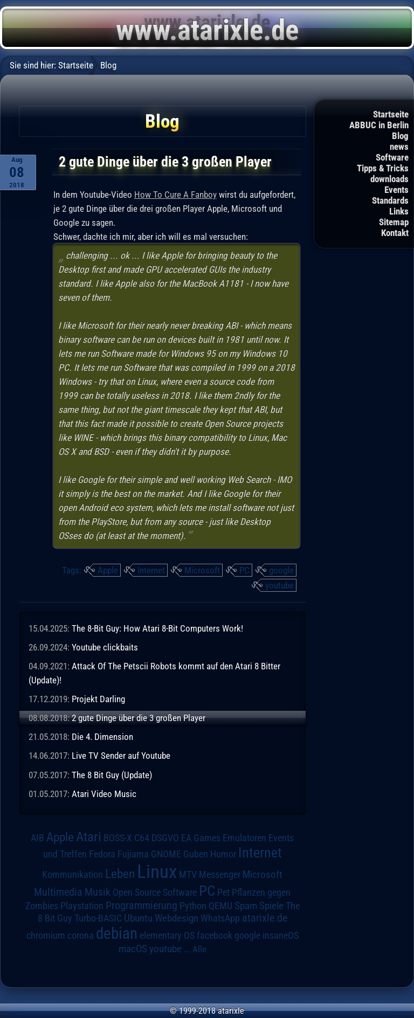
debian (116, 933)
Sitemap (394, 222)
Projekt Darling (98, 699)
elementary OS (167, 935)
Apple (108, 570)
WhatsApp (220, 918)
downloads (389, 179)
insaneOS (281, 935)
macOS (133, 949)
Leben (120, 874)
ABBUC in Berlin (379, 125)
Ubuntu (138, 918)
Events (396, 189)
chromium (45, 935)
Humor (223, 854)
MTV (188, 874)
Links (399, 211)
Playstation (82, 906)
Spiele (271, 905)
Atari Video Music (104, 793)
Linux (157, 871)
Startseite (391, 114)
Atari (88, 836)
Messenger (219, 874)
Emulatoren (244, 837)
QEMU (220, 906)
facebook (214, 935)
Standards (390, 200)
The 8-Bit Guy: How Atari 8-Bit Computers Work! (157, 628)
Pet (223, 892)
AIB (37, 838)
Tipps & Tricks (383, 168)
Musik (98, 892)
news (399, 146)
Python (193, 906)
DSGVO (165, 837)
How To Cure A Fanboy (175, 194)
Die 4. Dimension (102, 736)
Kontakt (395, 232)
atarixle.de (264, 918)
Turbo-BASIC (98, 918)
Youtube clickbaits (105, 647)
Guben (195, 854)
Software (392, 157)
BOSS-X (118, 838)
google (281, 570)
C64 (141, 838)
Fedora (102, 854)
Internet (151, 570)
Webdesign (176, 918)
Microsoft (202, 570)
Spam (245, 906)
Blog (400, 135)
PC (244, 570)
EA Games (200, 838)
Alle (199, 949)
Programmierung (141, 905)
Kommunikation (72, 874)
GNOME (166, 854)
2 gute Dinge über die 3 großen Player (138, 717)
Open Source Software (155, 892)
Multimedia (58, 891)
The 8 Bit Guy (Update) (112, 775)
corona (80, 935)
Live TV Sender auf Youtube (121, 755)
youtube (279, 585)
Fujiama (133, 854)
